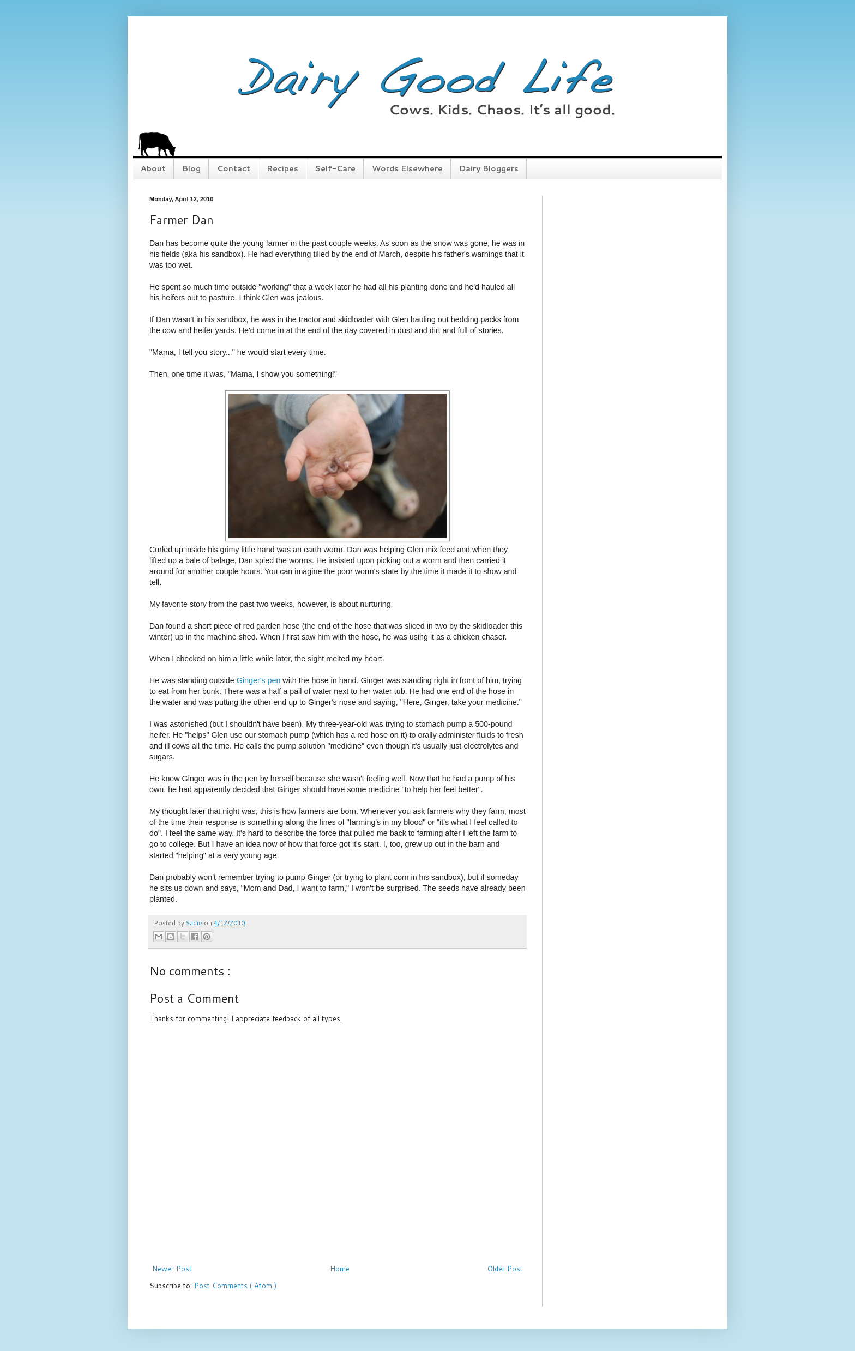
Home (340, 1269)
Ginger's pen (259, 680)
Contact (233, 168)
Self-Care (335, 168)
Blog (191, 168)
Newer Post (172, 1269)
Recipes (282, 168)
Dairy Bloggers (489, 168)
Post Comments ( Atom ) (235, 1285)
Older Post (505, 1269)
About (153, 168)
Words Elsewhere (407, 168)
